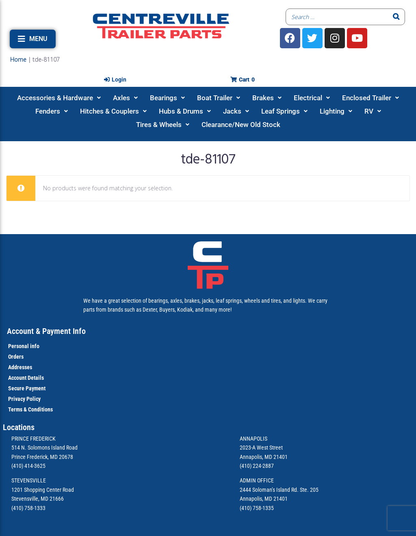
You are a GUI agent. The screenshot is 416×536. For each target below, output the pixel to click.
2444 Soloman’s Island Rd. (269, 489)
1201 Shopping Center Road (42, 489)
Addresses (20, 367)
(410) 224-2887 (257, 466)
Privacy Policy (24, 399)
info (34, 346)
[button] (33, 39)
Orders (16, 356)
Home (18, 59)
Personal (18, 346)
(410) (245, 508)
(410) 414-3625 (28, 466)
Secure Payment (27, 388)
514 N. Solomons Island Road (44, 447)
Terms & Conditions (30, 409)
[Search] (396, 17)
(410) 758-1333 (28, 508)
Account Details (26, 378)
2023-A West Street (261, 447)
